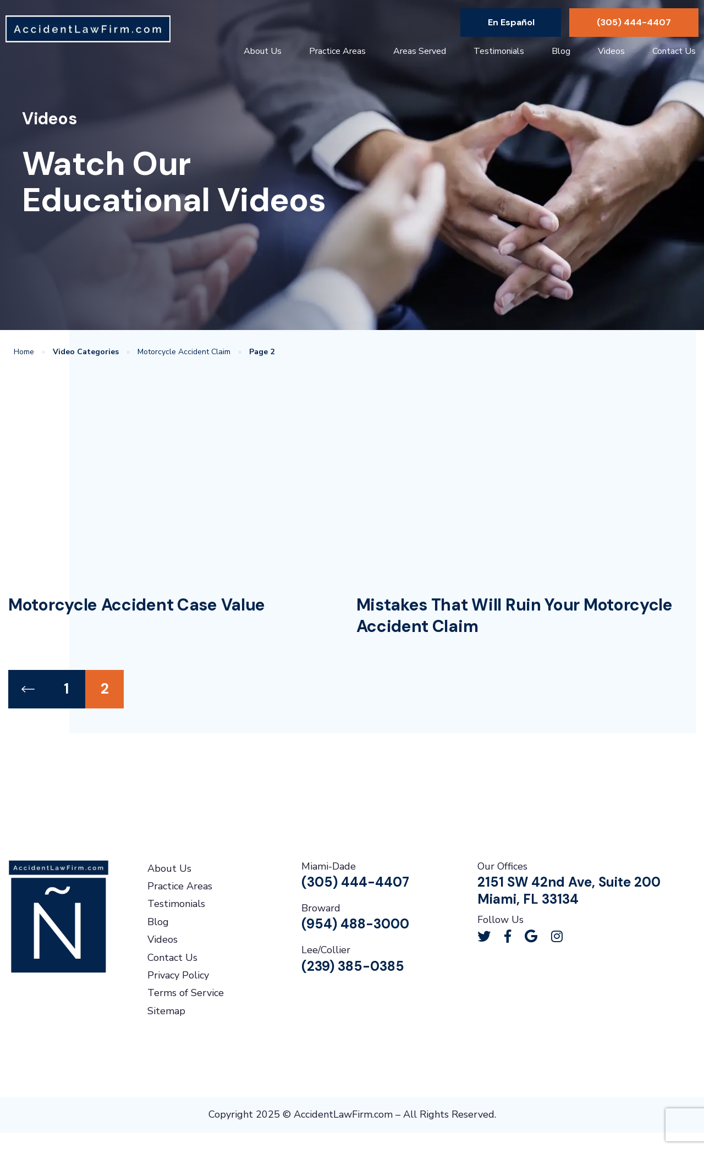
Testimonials (499, 51)
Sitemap (166, 1011)
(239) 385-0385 (352, 966)
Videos (611, 51)
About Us (263, 51)
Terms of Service (185, 992)
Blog (561, 51)
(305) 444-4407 (634, 22)
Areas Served (419, 51)
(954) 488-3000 (355, 923)
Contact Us (674, 51)
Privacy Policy (178, 975)
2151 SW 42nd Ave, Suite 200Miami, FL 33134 (569, 890)
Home (24, 352)
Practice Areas (337, 51)
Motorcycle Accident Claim (184, 352)
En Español (511, 22)
